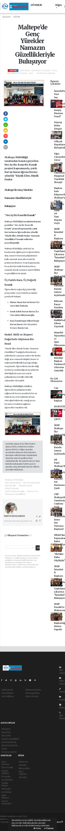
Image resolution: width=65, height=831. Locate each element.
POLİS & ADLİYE (9, 752)
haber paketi (6, 825)
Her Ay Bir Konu (14, 215)
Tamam (48, 828)
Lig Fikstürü (7, 780)
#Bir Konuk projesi (31, 482)
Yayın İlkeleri (7, 693)
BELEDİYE (6, 735)
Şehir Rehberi (5, 796)
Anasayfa (6, 17)
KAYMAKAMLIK (8, 742)
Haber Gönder (32, 696)
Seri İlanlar (6, 792)
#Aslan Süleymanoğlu (15, 491)
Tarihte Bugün (4, 784)
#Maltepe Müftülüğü (14, 480)
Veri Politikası (7, 696)
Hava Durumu (5, 763)
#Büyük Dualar (25, 485)
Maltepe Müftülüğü (13, 221)
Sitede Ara (23, 762)
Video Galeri (62, 681)
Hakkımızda (7, 690)
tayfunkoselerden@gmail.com (18, 521)
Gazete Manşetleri (6, 802)
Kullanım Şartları (33, 690)
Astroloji (22, 777)
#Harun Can (32, 491)
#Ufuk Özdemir (12, 488)
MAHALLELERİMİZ (10, 739)
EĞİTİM (16, 17)
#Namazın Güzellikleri (15, 494)
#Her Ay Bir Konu (13, 482)
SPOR (4, 749)
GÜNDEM (36, 5)
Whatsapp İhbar (32, 693)
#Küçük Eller (11, 485)
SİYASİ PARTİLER (9, 745)
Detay (37, 828)
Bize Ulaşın (62, 716)
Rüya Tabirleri (23, 772)
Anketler (23, 765)
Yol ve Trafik (7, 767)
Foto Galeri (62, 670)
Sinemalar (6, 789)
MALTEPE (6, 732)
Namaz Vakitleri (5, 772)
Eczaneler (6, 776)
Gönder (38, 548)
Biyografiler (24, 768)
